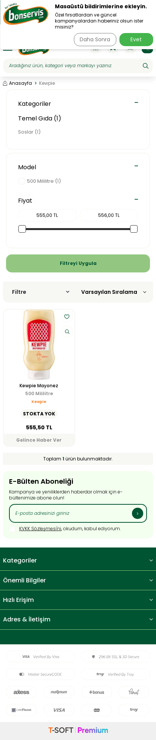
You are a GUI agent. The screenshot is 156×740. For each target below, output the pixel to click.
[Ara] (145, 65)
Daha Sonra (95, 39)
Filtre (40, 292)
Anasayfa (17, 83)
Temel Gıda (39, 118)
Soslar (29, 131)
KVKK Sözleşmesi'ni (40, 528)
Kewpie (39, 402)
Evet (136, 39)
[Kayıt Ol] (137, 513)
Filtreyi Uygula (78, 263)
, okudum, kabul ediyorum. (65, 529)
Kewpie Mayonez (39, 386)
